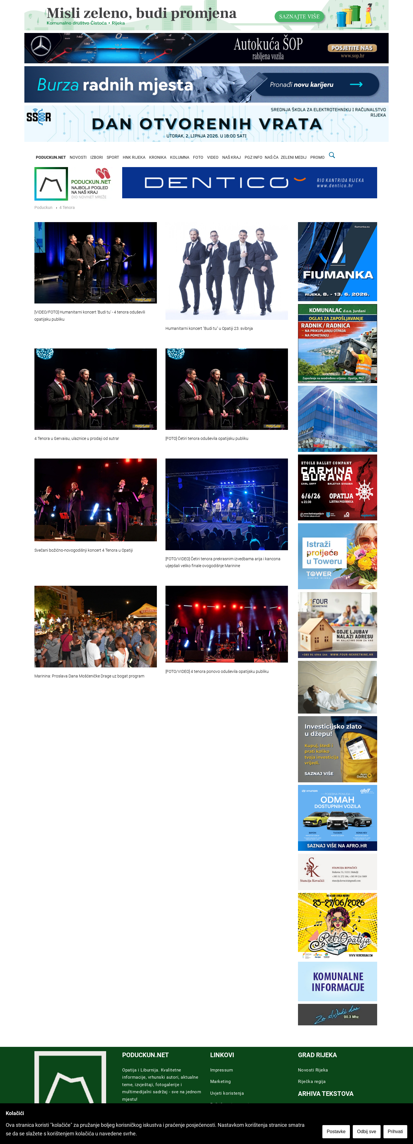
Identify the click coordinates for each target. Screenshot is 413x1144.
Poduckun (43, 207)
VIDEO (213, 157)
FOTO (198, 157)
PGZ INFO (253, 157)
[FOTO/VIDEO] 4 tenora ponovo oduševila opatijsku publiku (217, 671)
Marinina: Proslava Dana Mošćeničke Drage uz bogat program (89, 676)
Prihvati (395, 1131)
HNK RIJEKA (134, 157)
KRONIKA (157, 157)
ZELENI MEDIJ (294, 157)
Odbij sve (366, 1131)
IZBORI (96, 157)
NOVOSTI (78, 157)
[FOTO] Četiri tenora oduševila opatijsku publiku (206, 438)
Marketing (220, 1081)
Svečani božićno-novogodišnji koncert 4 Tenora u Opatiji (83, 550)
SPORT (113, 157)
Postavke (336, 1131)
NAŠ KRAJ (231, 157)
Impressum (221, 1070)
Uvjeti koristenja (227, 1093)
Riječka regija (312, 1081)
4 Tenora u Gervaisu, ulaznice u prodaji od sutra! (76, 438)
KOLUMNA (179, 157)
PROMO (317, 157)
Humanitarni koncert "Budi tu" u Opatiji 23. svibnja (209, 328)
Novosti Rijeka (313, 1070)
